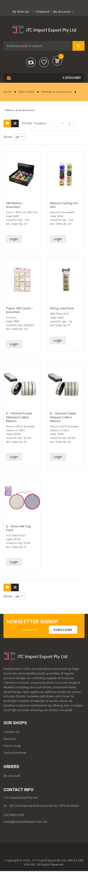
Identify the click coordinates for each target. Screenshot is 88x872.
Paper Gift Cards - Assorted (19, 310)
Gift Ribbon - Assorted (15, 205)
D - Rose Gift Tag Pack (18, 528)
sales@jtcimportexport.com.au (25, 822)
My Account (61, 12)
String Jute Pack (62, 308)
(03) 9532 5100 (13, 815)
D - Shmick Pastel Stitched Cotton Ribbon (19, 417)
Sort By (27, 123)
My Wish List (21, 12)
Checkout (42, 12)
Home (7, 92)
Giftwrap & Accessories (56, 92)
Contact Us (11, 732)
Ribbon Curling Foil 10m (64, 205)
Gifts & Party (26, 92)
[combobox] (37, 46)
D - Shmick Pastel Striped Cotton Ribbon (63, 417)
